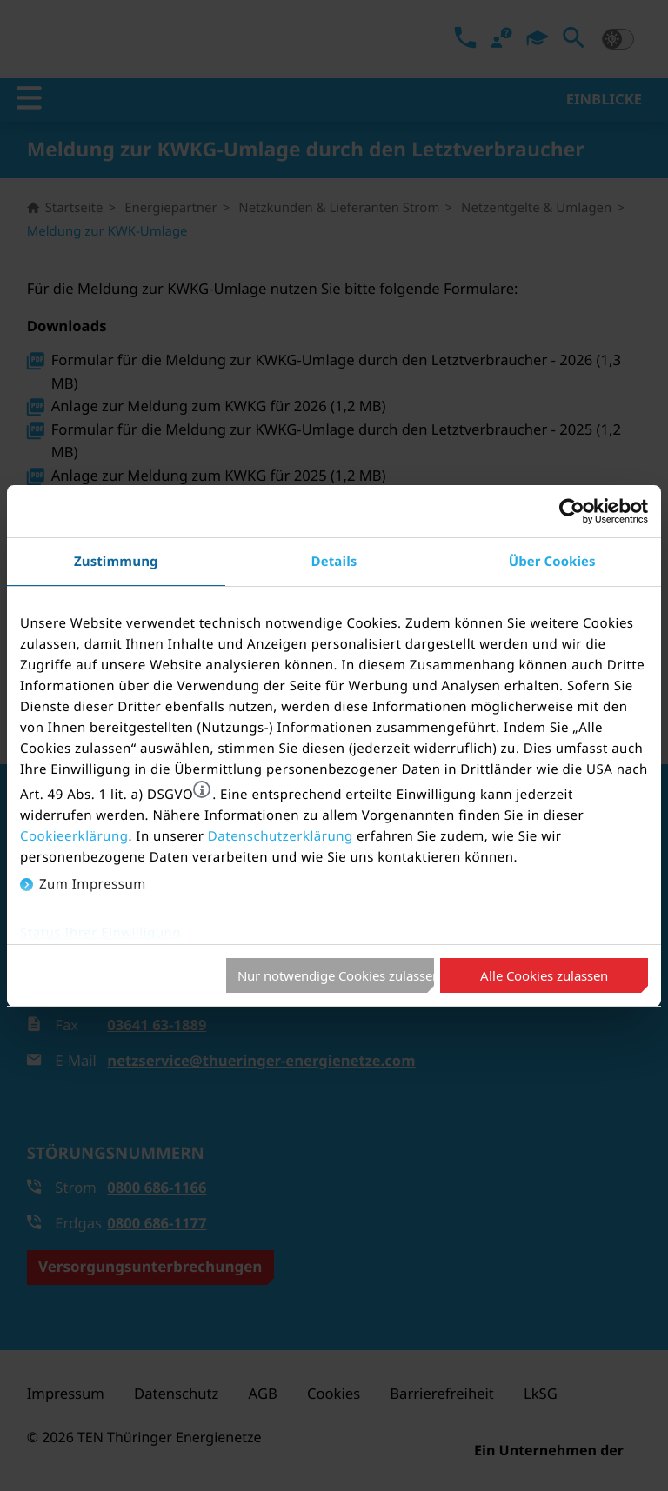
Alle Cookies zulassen (544, 975)
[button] (201, 789)
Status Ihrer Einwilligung (100, 933)
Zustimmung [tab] (116, 561)
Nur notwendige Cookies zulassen (335, 975)
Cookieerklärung (74, 836)
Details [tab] (334, 561)
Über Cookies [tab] (552, 561)
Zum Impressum (92, 884)
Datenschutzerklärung (280, 836)
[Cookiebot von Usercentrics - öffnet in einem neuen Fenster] (572, 511)
